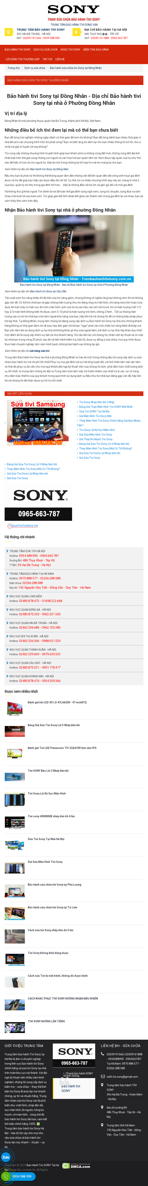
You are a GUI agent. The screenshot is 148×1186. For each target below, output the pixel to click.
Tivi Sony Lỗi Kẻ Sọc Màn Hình (97, 430)
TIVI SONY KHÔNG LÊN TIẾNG (46, 1021)
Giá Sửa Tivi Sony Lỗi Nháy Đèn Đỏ (99, 453)
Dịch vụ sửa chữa (46, 49)
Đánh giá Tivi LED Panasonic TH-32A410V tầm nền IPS (62, 747)
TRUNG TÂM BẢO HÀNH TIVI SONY (41, 29)
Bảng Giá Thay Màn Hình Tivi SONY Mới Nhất (106, 406)
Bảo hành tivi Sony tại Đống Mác (49, 169)
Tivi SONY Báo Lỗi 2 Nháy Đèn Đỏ (48, 770)
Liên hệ (60, 59)
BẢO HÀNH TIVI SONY (18, 49)
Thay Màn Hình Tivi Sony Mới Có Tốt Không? (105, 448)
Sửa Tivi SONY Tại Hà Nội (94, 411)
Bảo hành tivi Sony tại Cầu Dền (48, 291)
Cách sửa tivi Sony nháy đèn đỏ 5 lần (50, 930)
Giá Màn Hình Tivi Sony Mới (95, 416)
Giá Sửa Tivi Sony (89, 457)
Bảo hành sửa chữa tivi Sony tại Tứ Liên (52, 907)
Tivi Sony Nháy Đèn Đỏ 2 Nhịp (96, 402)
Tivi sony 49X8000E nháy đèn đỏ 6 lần (51, 816)
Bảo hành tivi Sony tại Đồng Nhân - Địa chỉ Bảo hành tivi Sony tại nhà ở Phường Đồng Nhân (74, 284)
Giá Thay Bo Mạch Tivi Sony (96, 439)
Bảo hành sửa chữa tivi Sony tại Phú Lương (54, 884)
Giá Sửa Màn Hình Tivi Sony (95, 434)
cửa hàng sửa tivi (39, 350)
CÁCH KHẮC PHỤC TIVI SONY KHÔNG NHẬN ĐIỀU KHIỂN (63, 998)
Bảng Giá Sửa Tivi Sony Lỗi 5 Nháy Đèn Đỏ (104, 443)
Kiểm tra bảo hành (96, 49)
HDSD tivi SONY (70, 49)
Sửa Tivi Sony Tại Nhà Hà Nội (46, 839)
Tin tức (48, 59)
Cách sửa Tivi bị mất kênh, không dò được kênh (58, 975)
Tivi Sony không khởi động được (48, 953)
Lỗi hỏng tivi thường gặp (23, 59)
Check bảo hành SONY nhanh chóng (78, 1074)
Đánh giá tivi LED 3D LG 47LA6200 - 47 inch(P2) (57, 702)
